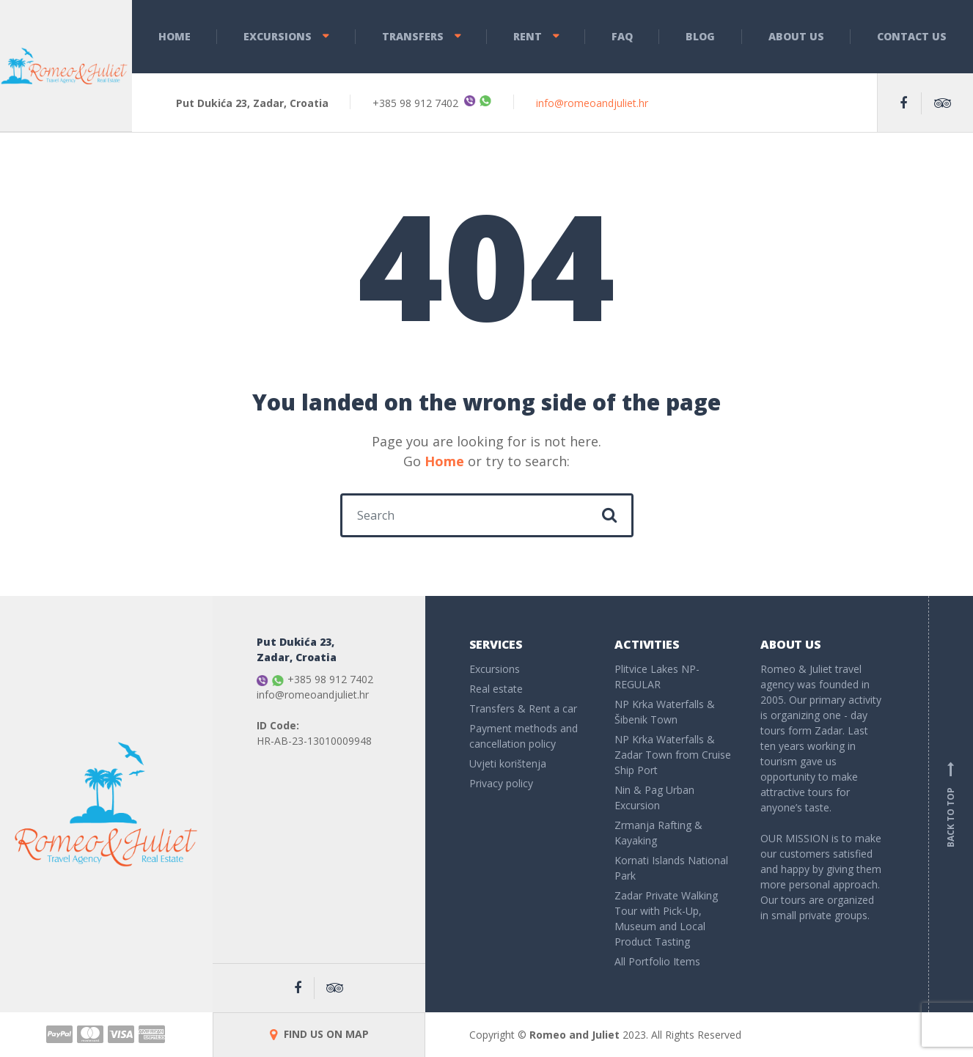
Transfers (413, 36)
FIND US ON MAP (319, 1034)
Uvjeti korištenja (507, 763)
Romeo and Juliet (574, 1035)
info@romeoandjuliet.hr (592, 103)
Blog (700, 36)
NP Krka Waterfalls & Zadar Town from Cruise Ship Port (672, 754)
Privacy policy (501, 783)
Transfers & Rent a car (523, 708)
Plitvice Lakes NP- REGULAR (657, 676)
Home (174, 36)
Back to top (951, 804)
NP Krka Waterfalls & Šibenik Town (664, 711)
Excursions (277, 36)
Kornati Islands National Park (671, 868)
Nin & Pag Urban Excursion (654, 797)
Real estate (496, 689)
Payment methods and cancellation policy (523, 736)
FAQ (622, 36)
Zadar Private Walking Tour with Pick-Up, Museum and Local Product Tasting (666, 918)
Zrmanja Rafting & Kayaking (658, 832)
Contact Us (912, 36)
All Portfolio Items (657, 961)
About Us (796, 36)
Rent (527, 36)
